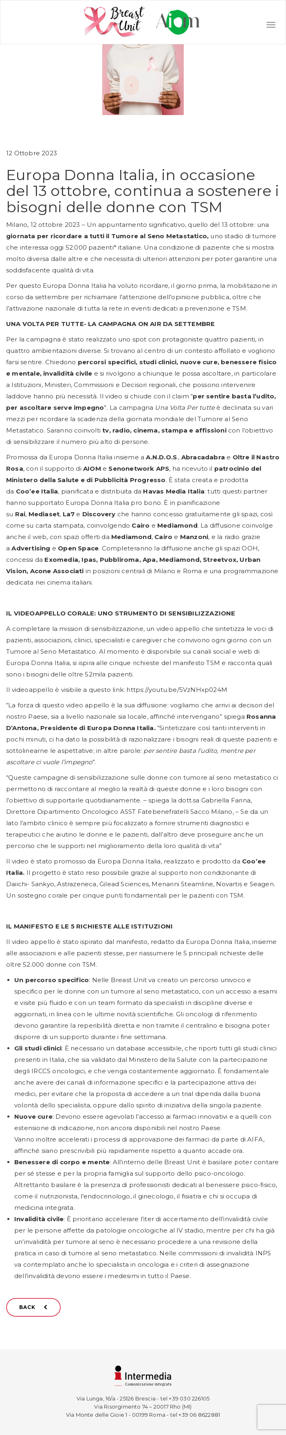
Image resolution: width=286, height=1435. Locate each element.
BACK (33, 1307)
